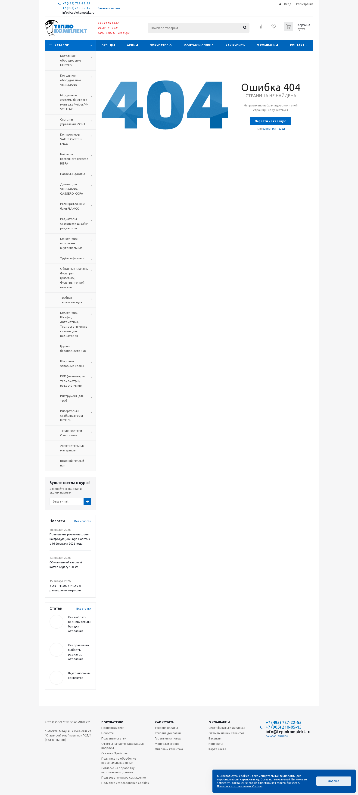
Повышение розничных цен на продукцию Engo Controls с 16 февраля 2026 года (70, 539)
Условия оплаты (166, 727)
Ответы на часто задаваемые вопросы (122, 745)
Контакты (298, 45)
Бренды (108, 45)
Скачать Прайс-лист (115, 753)
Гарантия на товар (168, 738)
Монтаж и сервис (199, 45)
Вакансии (215, 738)
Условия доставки (168, 733)
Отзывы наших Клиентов (227, 733)
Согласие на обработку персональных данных (117, 770)
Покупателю (161, 45)
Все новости (82, 521)
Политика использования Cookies (125, 782)
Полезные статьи (113, 738)
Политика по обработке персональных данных (118, 760)
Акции (132, 45)
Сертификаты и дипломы (227, 727)
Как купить (235, 45)
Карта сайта (217, 749)
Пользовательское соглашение (123, 777)
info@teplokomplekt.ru (78, 12)
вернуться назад (273, 128)
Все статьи (83, 608)
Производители (112, 727)
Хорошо (333, 781)
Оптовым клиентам (169, 749)
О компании (267, 45)
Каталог (61, 45)
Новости (107, 733)
